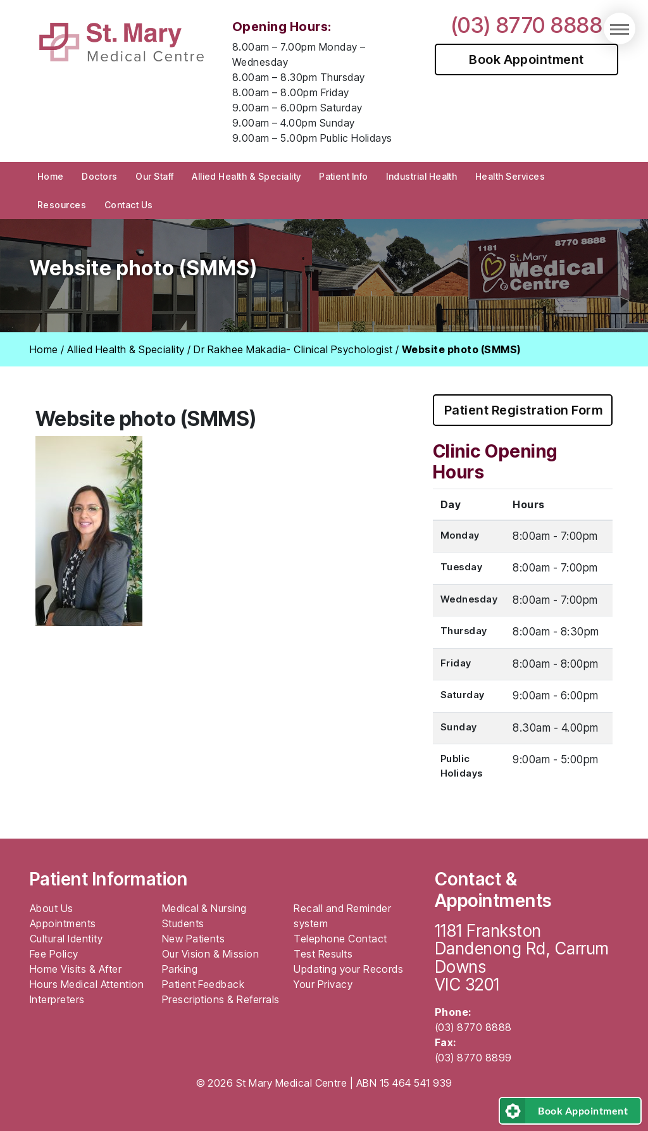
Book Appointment (526, 59)
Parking (179, 969)
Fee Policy (54, 953)
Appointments (63, 923)
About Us (51, 908)
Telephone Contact (340, 938)
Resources (61, 204)
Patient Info (343, 176)
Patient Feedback (203, 984)
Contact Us (128, 204)
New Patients (193, 938)
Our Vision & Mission (210, 953)
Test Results (323, 953)
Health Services (510, 176)
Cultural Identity (66, 938)
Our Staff (154, 176)
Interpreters (57, 999)
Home (50, 176)
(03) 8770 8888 (527, 25)
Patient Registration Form (523, 410)
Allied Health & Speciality (246, 176)
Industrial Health (421, 176)
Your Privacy (323, 984)
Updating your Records (348, 969)
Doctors (99, 176)
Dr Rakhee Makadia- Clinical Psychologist (293, 349)
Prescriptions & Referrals (221, 999)
